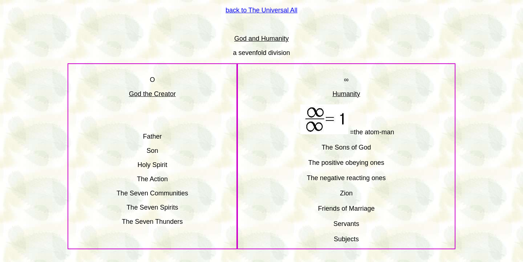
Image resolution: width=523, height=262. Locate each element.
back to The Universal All (261, 10)
